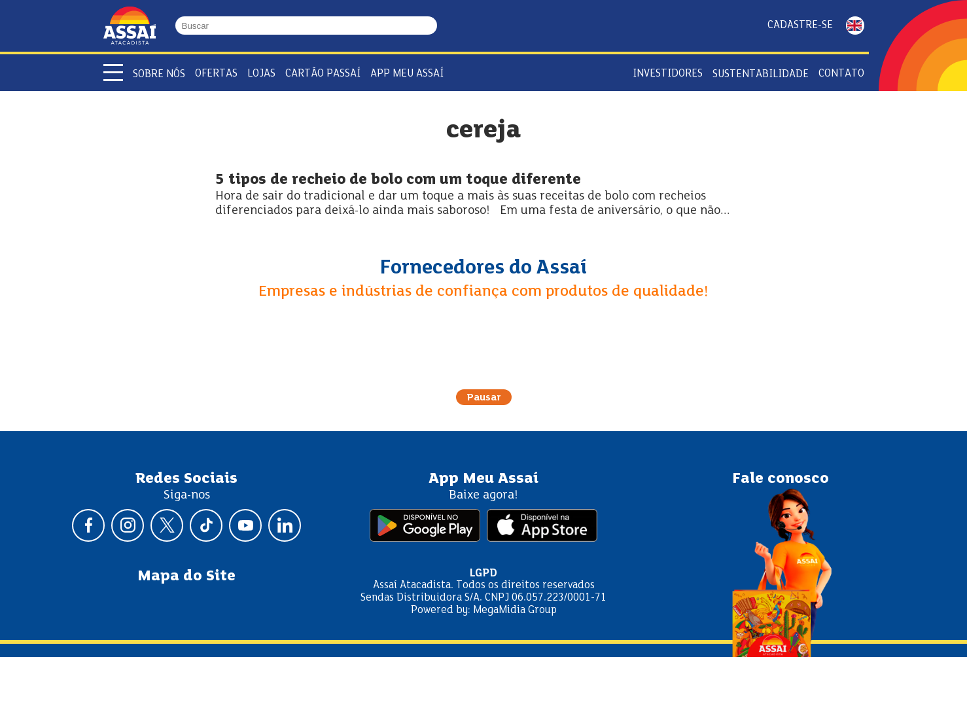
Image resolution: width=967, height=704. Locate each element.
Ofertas (216, 73)
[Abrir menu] (113, 72)
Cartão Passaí (322, 73)
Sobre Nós (159, 74)
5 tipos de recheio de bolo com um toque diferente (398, 180)
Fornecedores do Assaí (483, 268)
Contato (841, 73)
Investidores (668, 73)
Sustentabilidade (760, 74)
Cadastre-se (800, 25)
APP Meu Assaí (407, 73)
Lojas (261, 73)
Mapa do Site (186, 576)
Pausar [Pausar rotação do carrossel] (483, 398)
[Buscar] (431, 25)
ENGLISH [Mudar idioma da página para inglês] (855, 25)
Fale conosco (780, 479)
